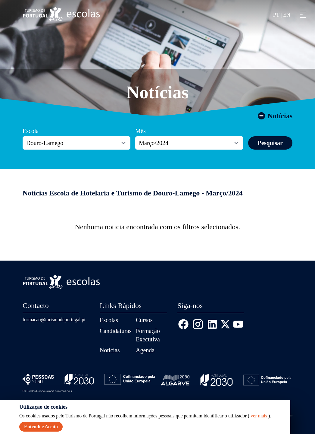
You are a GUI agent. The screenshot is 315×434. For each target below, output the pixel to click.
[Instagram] (198, 324)
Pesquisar (270, 143)
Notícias (157, 92)
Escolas (109, 320)
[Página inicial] (61, 14)
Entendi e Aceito (41, 426)
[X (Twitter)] (225, 324)
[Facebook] (183, 324)
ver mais (258, 415)
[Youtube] (238, 324)
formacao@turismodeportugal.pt (54, 319)
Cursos (144, 320)
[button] (302, 14)
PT (277, 15)
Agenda (145, 350)
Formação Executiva (148, 335)
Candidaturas (115, 331)
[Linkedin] (212, 324)
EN (286, 15)
